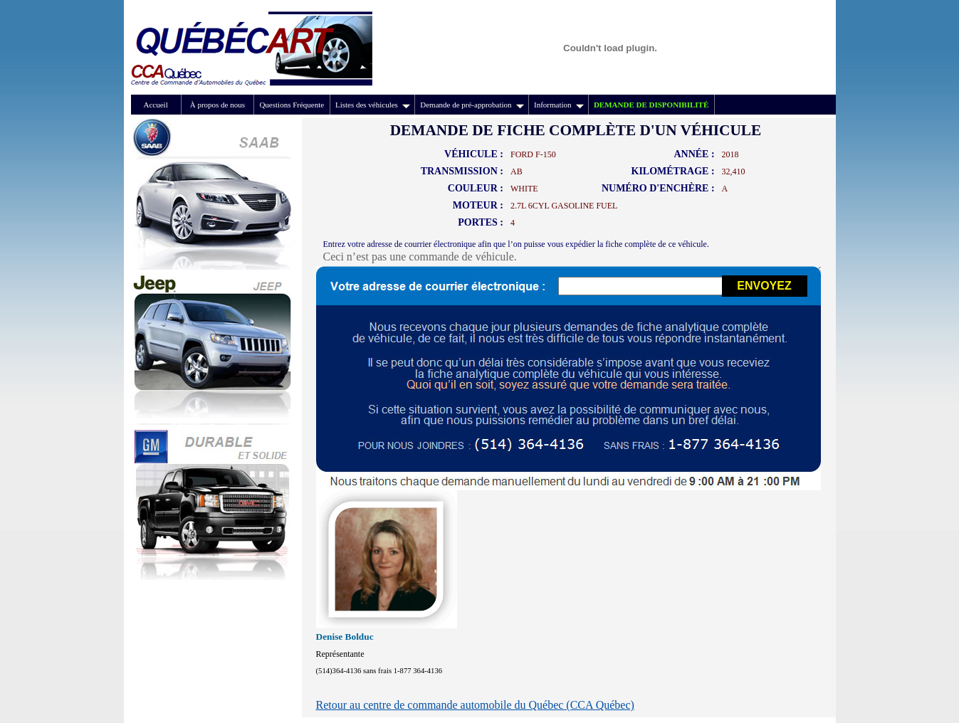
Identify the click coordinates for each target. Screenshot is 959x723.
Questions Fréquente (291, 104)
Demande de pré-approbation (471, 104)
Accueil (156, 104)
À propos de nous (217, 104)
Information (559, 104)
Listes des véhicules (372, 104)
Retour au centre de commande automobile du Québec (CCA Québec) (475, 705)
